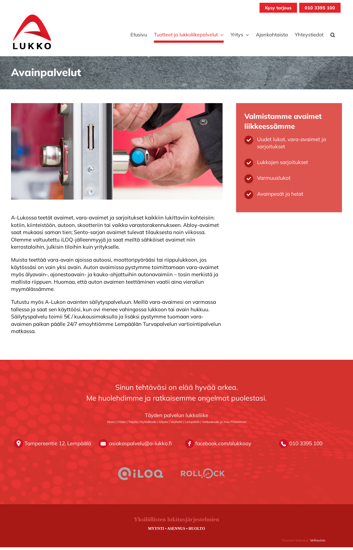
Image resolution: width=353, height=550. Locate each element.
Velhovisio (317, 540)
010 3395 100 (320, 7)
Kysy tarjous (278, 7)
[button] (332, 34)
